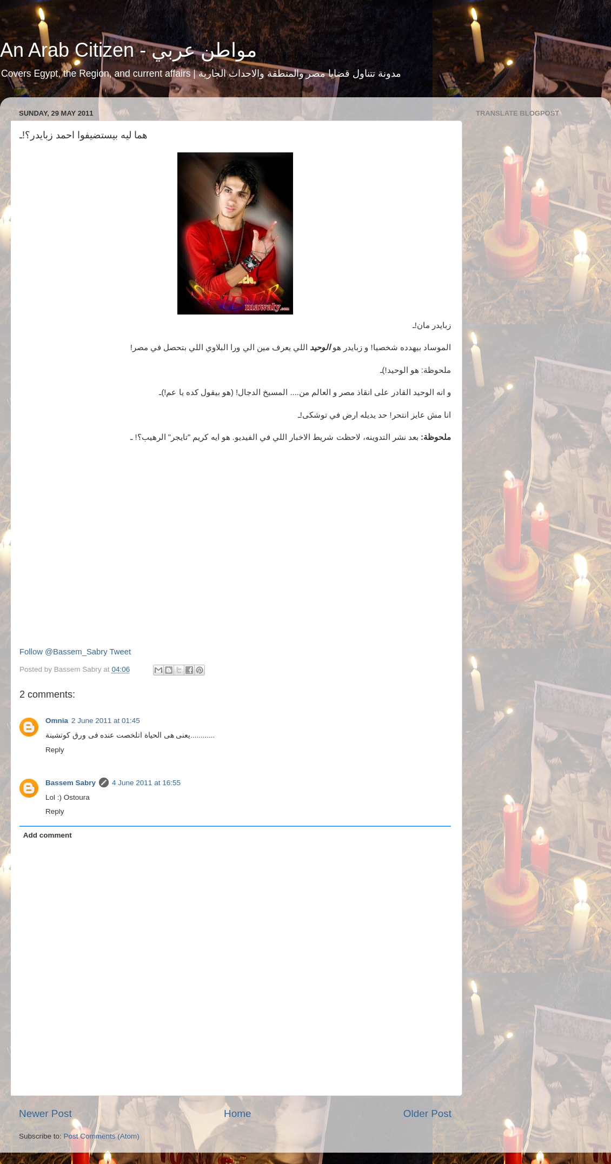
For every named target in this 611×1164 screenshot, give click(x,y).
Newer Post (45, 1113)
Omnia (56, 721)
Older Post (427, 1113)
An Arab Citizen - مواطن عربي (128, 50)
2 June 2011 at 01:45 (105, 721)
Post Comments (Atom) (102, 1136)
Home (237, 1113)
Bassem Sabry (70, 783)
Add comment (47, 835)
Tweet (120, 651)
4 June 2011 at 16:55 (146, 783)
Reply (54, 750)
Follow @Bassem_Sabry (63, 651)
